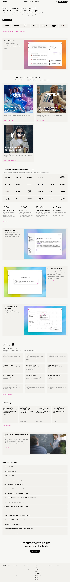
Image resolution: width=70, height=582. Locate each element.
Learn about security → (7, 394)
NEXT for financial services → (10, 160)
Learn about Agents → (9, 239)
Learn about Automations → (10, 317)
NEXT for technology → (9, 120)
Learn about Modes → (52, 280)
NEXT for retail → (41, 120)
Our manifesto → (8, 447)
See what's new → (6, 425)
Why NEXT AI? (5, 221)
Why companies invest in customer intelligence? (13, 31)
